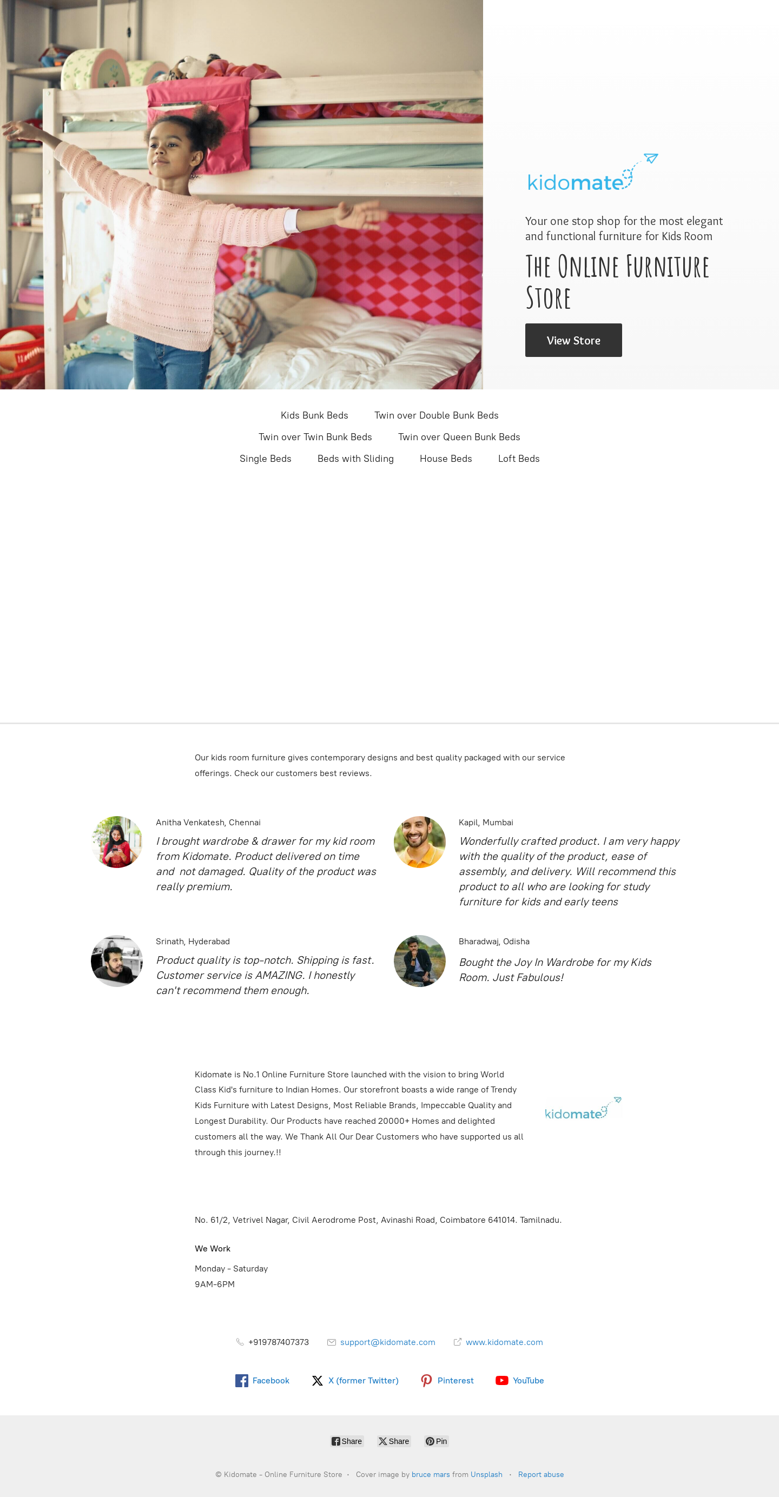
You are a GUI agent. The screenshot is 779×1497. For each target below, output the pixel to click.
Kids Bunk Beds (314, 415)
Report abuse (541, 1474)
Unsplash (487, 1474)
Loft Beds (519, 459)
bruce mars (431, 1474)
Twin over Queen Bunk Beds (459, 437)
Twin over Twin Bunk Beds (315, 437)
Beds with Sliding (356, 459)
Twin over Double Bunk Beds (436, 415)
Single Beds (266, 459)
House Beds (446, 459)
